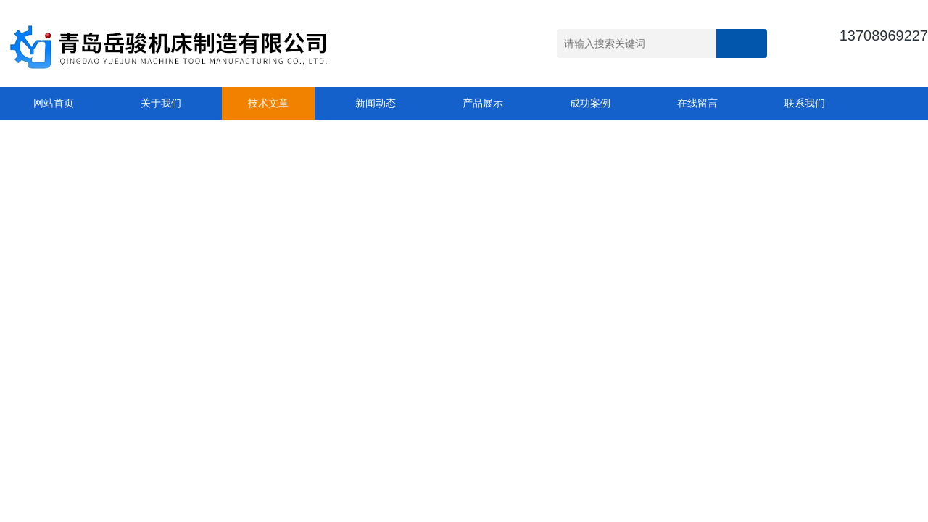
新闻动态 (375, 103)
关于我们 (161, 103)
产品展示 (483, 103)
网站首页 (53, 103)
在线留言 (697, 103)
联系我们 (804, 103)
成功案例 (590, 103)
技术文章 (268, 103)
